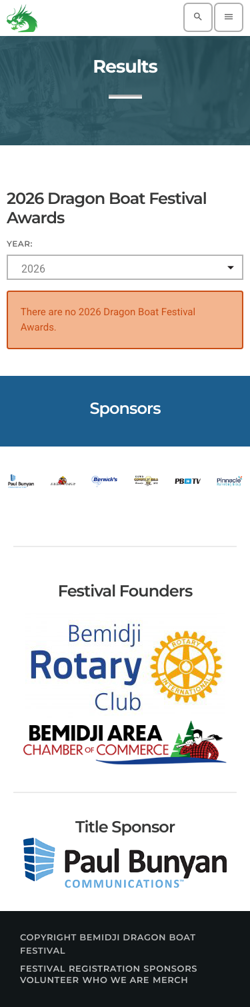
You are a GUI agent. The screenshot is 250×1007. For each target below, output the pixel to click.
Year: (20, 244)
